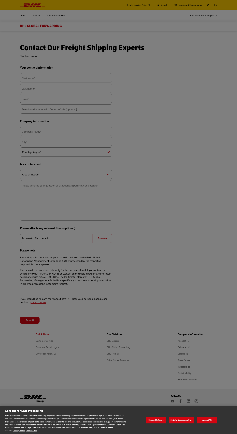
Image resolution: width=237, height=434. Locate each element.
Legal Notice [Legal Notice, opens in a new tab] (31, 431)
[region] (118, 420)
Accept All (207, 420)
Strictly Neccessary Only (181, 420)
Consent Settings (156, 420)
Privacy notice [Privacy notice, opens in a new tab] (19, 431)
